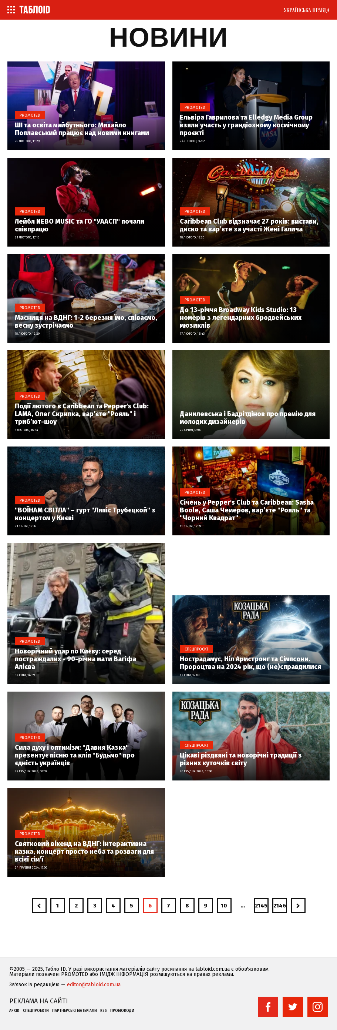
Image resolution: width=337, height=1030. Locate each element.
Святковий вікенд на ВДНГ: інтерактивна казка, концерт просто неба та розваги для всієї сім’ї (84, 851)
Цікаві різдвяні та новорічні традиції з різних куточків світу (241, 759)
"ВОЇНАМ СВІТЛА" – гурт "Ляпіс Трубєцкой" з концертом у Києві (85, 514)
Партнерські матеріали (74, 1011)
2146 (279, 905)
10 (224, 905)
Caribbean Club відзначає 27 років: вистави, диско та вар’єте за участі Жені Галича (249, 225)
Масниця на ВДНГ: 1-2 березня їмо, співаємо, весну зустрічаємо (86, 322)
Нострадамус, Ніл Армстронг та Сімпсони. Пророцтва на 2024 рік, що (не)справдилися (250, 663)
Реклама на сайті (38, 1001)
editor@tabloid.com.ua (94, 984)
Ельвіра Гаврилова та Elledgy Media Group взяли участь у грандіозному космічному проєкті (246, 125)
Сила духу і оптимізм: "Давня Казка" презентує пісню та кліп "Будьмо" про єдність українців (75, 755)
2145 (261, 905)
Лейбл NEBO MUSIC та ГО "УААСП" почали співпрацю (79, 225)
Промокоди (122, 1011)
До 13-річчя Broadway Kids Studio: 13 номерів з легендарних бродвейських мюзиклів (240, 318)
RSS (103, 1011)
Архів (14, 1011)
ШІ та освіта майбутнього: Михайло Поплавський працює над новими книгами (82, 129)
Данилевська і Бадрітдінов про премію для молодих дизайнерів (248, 418)
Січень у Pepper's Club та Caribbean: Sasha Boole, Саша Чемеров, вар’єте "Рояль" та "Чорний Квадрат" (247, 510)
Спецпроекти (36, 1011)
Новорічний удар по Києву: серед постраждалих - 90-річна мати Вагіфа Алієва (75, 659)
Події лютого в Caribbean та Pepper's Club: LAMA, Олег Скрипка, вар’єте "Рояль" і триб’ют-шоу (82, 414)
